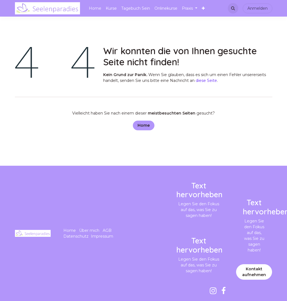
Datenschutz (76, 236)
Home (144, 125)
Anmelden (257, 8)
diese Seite (206, 80)
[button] (233, 8)
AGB (107, 230)
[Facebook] (223, 291)
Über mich (89, 230)
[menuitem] (95, 8)
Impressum (102, 236)
